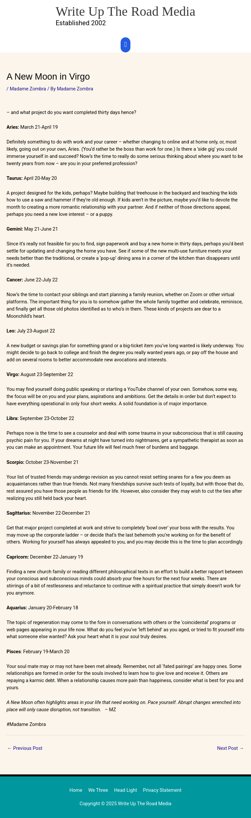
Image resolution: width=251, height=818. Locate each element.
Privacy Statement (162, 790)
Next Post (230, 748)
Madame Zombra (28, 89)
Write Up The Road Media (125, 11)
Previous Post (24, 748)
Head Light (125, 790)
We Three (98, 790)
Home (76, 790)
